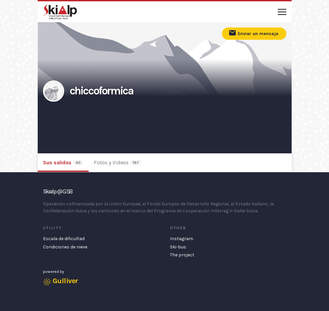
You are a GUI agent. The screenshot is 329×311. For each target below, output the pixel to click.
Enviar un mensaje (253, 33)
